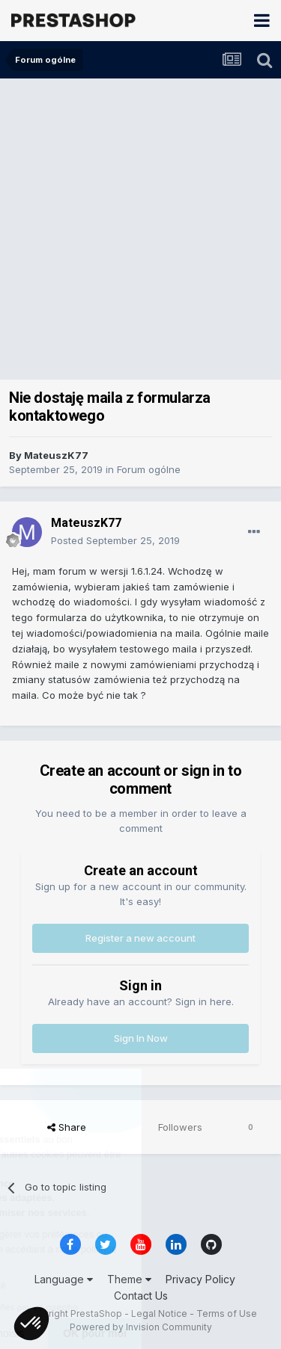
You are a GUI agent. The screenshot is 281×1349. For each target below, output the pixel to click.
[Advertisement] (140, 226)
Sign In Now (141, 1038)
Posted (115, 540)
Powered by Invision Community (141, 1327)
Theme (129, 1279)
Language (63, 1279)
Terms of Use (226, 1313)
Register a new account (140, 938)
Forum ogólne (149, 469)
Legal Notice (159, 1313)
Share (66, 1127)
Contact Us (141, 1295)
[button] (31, 1324)
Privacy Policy (200, 1279)
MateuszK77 (56, 455)
